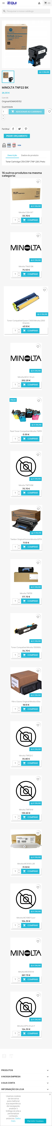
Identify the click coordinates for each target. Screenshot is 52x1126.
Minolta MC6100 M (26, 972)
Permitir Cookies (35, 1121)
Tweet (19, 128)
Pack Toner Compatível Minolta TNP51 (26, 431)
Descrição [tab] (12, 155)
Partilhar (13, 128)
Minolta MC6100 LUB (26, 863)
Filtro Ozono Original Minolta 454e (26, 701)
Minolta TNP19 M (26, 809)
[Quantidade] (5, 111)
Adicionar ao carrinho (26, 111)
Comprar (30, 220)
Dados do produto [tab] (30, 155)
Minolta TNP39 (26, 593)
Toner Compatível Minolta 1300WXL (26, 647)
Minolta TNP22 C (26, 755)
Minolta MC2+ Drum (26, 377)
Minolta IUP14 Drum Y (26, 1026)
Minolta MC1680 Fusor (26, 918)
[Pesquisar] (26, 11)
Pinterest (25, 128)
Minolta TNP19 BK (26, 485)
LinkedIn (11, 1056)
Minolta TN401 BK (26, 266)
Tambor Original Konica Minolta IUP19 (26, 539)
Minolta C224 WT (26, 212)
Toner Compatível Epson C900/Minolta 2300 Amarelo (26, 321)
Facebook (4, 1056)
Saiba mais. (16, 1119)
